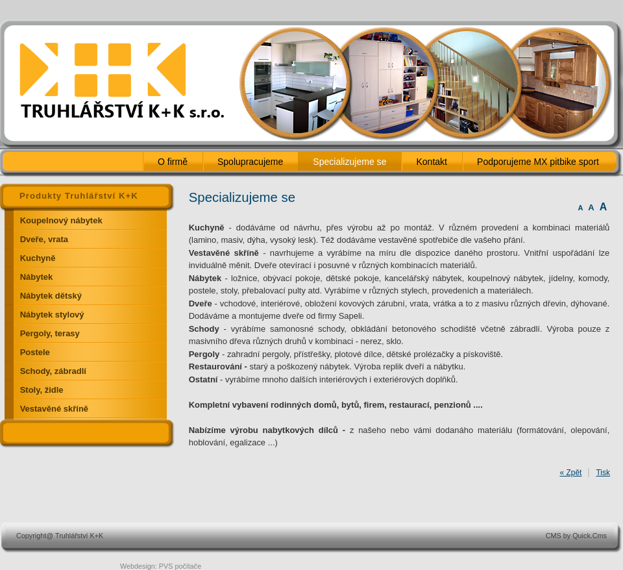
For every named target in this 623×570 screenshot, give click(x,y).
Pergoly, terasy (50, 333)
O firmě (173, 161)
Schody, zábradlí (53, 371)
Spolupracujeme (250, 161)
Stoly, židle (42, 390)
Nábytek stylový (52, 314)
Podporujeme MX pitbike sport (538, 161)
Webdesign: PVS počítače (160, 566)
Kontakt (431, 161)
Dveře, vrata (44, 239)
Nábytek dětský (51, 296)
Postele (35, 352)
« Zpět (570, 472)
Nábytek (36, 277)
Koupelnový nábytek (61, 220)
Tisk (603, 472)
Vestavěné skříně (54, 409)
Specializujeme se (349, 161)
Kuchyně (38, 258)
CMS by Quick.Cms (576, 535)
